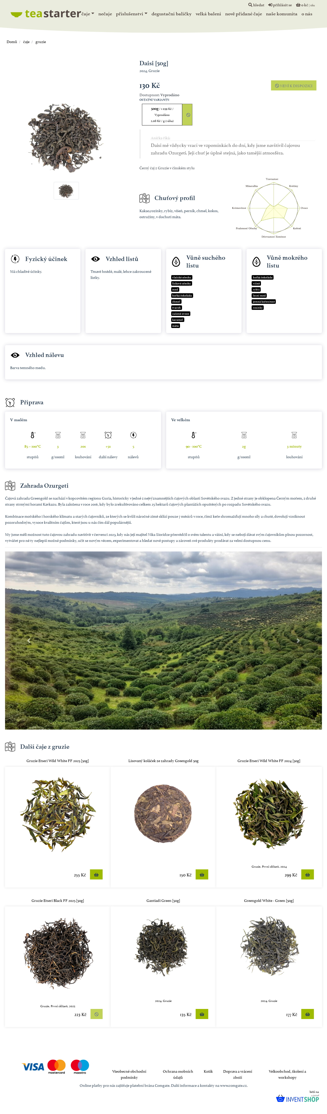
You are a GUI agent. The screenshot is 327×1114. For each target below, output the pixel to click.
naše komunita (282, 14)
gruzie (40, 41)
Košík (208, 1071)
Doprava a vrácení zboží (237, 1074)
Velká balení (208, 14)
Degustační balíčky (172, 14)
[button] (29, 640)
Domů (12, 41)
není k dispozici (293, 85)
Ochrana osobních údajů (178, 1074)
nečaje (105, 14)
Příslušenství (129, 14)
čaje (85, 14)
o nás (307, 14)
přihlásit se (280, 5)
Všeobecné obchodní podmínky (129, 1074)
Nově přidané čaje (243, 14)
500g (162, 114)
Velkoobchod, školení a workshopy (287, 1074)
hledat (256, 5)
